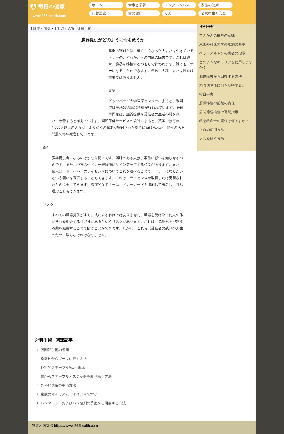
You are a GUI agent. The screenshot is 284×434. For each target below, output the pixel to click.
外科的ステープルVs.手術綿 (63, 367)
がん (168, 13)
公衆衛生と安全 (213, 13)
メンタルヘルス (177, 5)
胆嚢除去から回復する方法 (220, 76)
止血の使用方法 (211, 130)
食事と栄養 (137, 5)
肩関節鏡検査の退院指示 (218, 112)
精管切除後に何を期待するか (222, 85)
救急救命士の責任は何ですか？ (224, 121)
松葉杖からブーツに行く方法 (64, 359)
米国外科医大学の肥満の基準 (222, 44)
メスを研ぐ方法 (211, 138)
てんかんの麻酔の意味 (217, 35)
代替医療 (99, 13)
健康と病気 (42, 29)
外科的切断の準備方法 (58, 385)
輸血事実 (206, 94)
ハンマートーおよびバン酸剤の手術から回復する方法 (83, 403)
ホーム (97, 5)
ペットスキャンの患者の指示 (222, 53)
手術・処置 (66, 29)
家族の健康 (210, 5)
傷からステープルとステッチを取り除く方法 (76, 376)
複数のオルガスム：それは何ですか (69, 394)
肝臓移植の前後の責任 (217, 103)
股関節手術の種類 (55, 350)
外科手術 (84, 29)
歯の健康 (135, 13)
